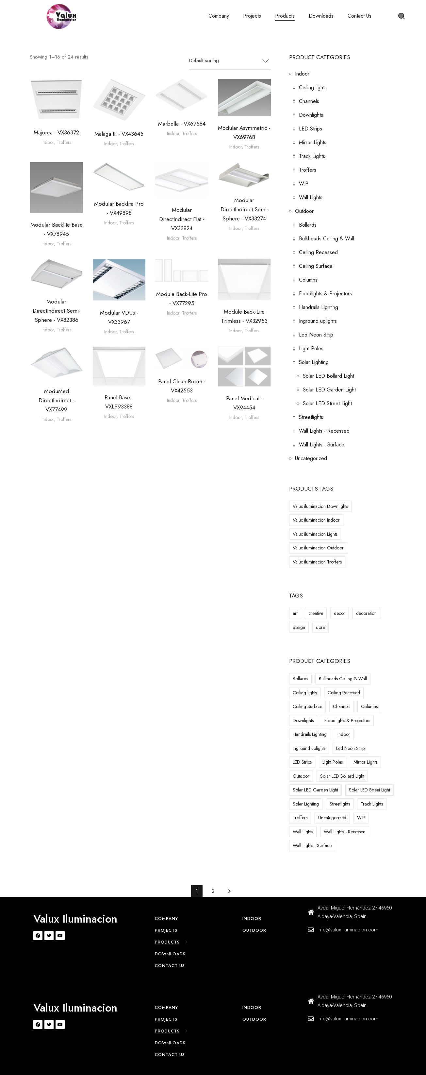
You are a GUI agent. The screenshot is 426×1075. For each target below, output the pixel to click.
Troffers (64, 142)
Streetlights (311, 417)
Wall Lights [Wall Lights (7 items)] (303, 831)
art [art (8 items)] (295, 613)
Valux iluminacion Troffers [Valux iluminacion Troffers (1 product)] (317, 562)
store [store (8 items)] (320, 627)
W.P (303, 183)
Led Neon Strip (316, 334)
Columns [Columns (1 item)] (369, 706)
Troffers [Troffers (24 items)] (300, 817)
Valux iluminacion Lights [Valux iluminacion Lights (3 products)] (315, 534)
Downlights (311, 115)
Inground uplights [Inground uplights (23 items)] (309, 748)
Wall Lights (310, 197)
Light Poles (311, 348)
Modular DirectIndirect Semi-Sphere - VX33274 (244, 209)
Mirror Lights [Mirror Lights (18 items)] (365, 762)
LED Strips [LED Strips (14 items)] (302, 762)
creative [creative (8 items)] (315, 613)
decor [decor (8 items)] (339, 613)
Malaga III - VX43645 (118, 134)
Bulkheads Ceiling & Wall (326, 238)
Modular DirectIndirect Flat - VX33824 (182, 219)
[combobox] (230, 61)
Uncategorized (311, 458)
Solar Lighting (314, 362)
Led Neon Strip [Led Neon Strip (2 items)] (350, 748)
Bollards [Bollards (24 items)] (300, 678)
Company (218, 16)
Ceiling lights (313, 87)
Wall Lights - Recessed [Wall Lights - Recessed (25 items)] (345, 831)
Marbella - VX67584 (181, 124)
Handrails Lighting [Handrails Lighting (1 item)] (310, 734)
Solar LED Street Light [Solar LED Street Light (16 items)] (369, 790)
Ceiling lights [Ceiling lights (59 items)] (305, 692)
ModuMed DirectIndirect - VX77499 (56, 400)
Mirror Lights (312, 142)
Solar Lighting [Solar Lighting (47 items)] (306, 804)
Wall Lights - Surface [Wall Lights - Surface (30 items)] (312, 845)
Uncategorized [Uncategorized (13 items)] (332, 817)
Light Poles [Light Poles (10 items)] (332, 762)
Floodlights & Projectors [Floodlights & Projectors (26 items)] (347, 720)
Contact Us (359, 16)
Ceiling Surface (316, 266)
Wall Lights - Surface (321, 444)
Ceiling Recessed (318, 252)
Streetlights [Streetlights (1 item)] (340, 804)
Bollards (308, 225)
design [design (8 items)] (299, 627)
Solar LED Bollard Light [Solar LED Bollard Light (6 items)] (342, 776)
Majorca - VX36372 (56, 132)
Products (285, 16)
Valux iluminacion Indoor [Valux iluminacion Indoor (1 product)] (316, 520)
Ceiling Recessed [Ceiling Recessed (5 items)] (344, 692)
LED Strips (310, 128)
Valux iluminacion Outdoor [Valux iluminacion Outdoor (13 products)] (318, 548)
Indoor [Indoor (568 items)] (343, 734)
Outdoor (304, 211)
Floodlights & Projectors (325, 293)
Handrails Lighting (318, 307)
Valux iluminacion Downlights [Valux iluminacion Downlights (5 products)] (320, 506)
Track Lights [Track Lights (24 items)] (372, 804)
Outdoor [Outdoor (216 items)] (301, 776)
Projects (252, 16)
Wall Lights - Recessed (324, 431)
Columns (308, 280)
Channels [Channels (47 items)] (341, 706)
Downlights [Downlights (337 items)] (303, 720)
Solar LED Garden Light (329, 389)
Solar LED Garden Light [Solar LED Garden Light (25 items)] (315, 790)
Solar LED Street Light (327, 403)
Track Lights (312, 156)
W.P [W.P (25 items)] (361, 817)
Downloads (321, 16)
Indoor (47, 142)
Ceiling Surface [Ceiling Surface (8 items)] (307, 706)
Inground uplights (318, 321)
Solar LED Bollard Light (328, 376)
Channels (309, 101)
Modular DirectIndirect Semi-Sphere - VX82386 (56, 311)
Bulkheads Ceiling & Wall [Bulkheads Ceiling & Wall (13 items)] (343, 678)
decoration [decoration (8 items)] (366, 613)
